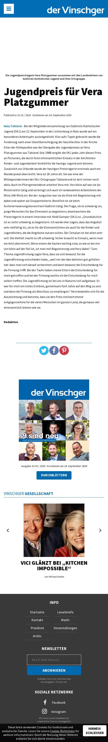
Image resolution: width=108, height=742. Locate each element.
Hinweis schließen (95, 731)
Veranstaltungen (65, 628)
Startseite (37, 612)
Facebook (54, 702)
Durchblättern (54, 475)
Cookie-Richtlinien (62, 731)
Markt (65, 620)
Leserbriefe (65, 612)
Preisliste (37, 628)
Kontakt (37, 620)
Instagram (54, 711)
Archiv (37, 636)
